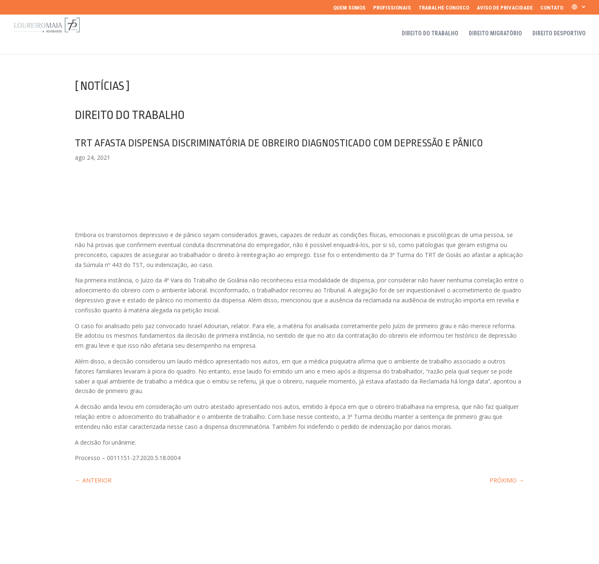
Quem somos (349, 8)
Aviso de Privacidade (505, 8)
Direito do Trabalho (430, 33)
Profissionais (392, 8)
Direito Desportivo (559, 33)
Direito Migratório (495, 33)
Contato (551, 8)
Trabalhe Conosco (443, 8)
